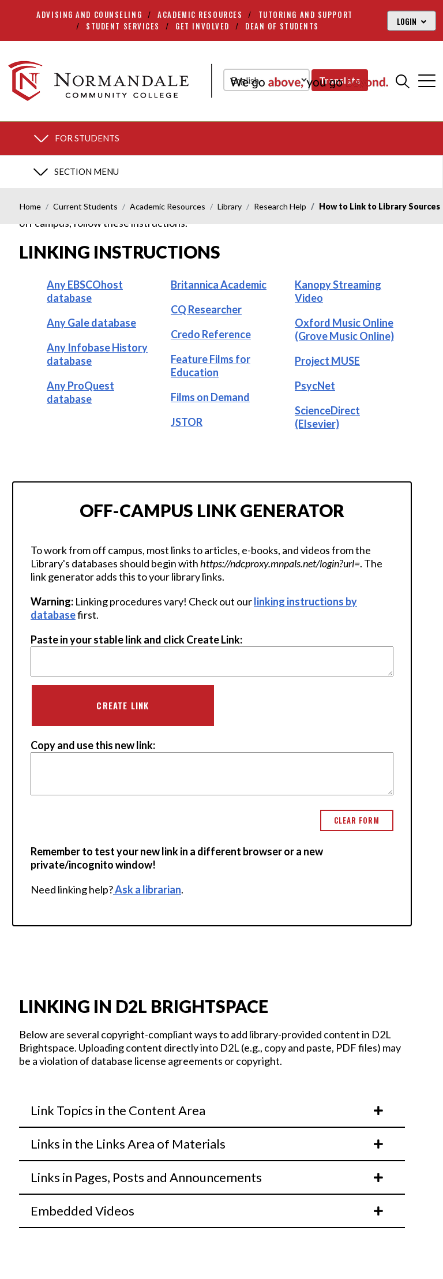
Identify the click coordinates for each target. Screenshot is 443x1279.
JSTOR (186, 422)
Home (30, 206)
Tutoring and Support (305, 14)
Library (229, 206)
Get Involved (202, 26)
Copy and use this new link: (93, 745)
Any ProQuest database (80, 392)
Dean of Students (282, 26)
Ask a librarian (147, 889)
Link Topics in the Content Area (208, 1110)
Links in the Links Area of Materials (208, 1143)
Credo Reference (211, 334)
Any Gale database (91, 322)
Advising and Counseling (89, 14)
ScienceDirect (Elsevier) (327, 417)
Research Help (280, 206)
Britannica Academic (218, 284)
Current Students (85, 206)
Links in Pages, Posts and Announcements (208, 1177)
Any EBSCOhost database (85, 291)
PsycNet (315, 385)
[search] (403, 80)
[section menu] (221, 138)
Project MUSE (327, 360)
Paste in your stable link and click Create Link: (136, 639)
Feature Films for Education (210, 366)
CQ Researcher (206, 309)
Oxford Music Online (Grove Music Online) (344, 329)
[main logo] (198, 80)
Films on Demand (210, 397)
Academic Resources (199, 14)
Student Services (123, 26)
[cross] (427, 81)
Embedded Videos (208, 1210)
